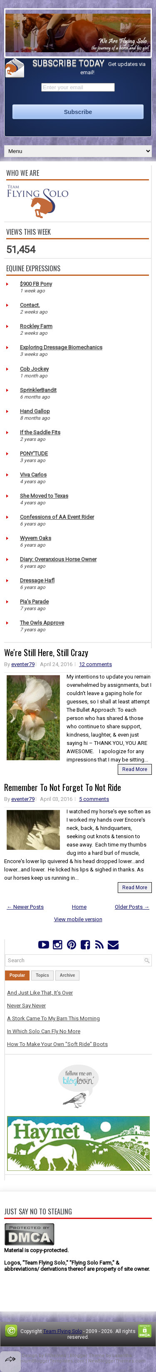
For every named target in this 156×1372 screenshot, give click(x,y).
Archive (67, 975)
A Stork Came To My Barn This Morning (53, 1018)
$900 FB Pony (36, 284)
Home (79, 907)
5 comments (94, 799)
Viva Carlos (33, 475)
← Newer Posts (25, 907)
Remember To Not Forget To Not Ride (62, 787)
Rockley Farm (36, 326)
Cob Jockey (34, 369)
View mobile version (78, 919)
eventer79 (23, 664)
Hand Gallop (35, 411)
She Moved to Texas (44, 496)
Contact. (30, 305)
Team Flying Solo (62, 1331)
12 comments (95, 664)
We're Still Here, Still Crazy (46, 652)
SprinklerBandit (38, 390)
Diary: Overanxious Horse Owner (58, 559)
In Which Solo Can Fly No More (43, 1031)
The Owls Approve (42, 623)
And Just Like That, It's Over (40, 993)
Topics (42, 975)
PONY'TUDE (34, 453)
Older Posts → (132, 907)
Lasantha (122, 1355)
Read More (134, 769)
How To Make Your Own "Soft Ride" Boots (57, 1044)
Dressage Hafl (37, 580)
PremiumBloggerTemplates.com (47, 1361)
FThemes (55, 1355)
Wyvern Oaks (35, 538)
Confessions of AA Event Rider (57, 517)
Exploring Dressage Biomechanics (61, 347)
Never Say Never (26, 1005)
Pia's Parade (34, 601)
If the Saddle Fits (40, 432)
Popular (17, 975)
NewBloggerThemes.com (117, 1361)
